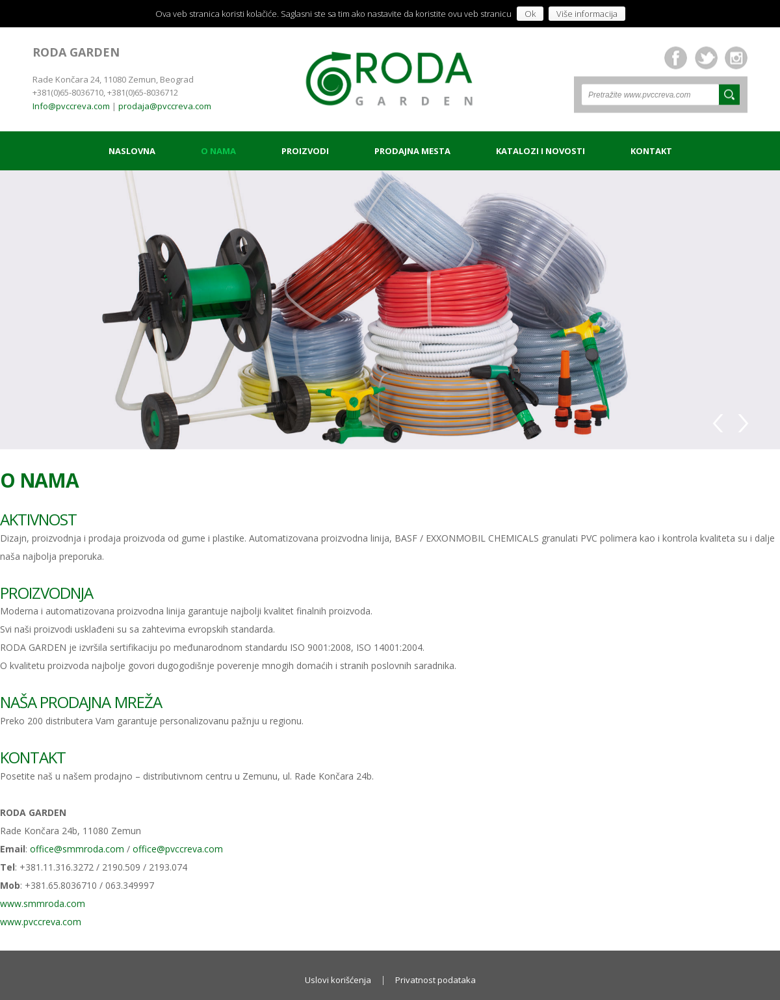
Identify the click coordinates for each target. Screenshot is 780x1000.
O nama (218, 151)
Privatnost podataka (435, 980)
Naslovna (132, 151)
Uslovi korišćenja (338, 980)
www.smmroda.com (42, 903)
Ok (530, 14)
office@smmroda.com (77, 849)
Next (742, 421)
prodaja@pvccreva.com (164, 106)
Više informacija (587, 14)
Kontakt (651, 151)
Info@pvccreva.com (71, 106)
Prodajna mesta (412, 151)
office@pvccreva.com (178, 849)
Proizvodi (305, 151)
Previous (720, 421)
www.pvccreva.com (40, 921)
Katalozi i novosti (540, 151)
